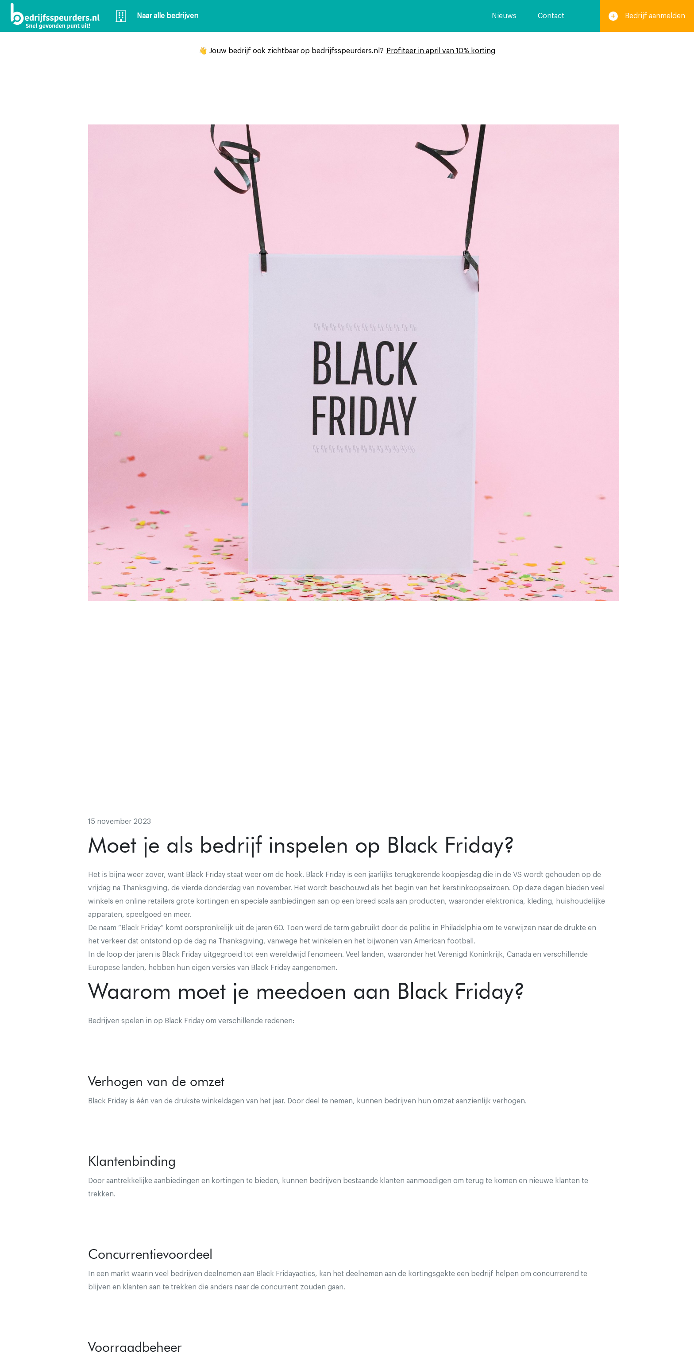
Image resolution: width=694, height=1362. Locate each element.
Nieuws (504, 15)
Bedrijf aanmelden (647, 16)
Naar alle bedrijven (157, 16)
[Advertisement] (347, 735)
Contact (551, 15)
